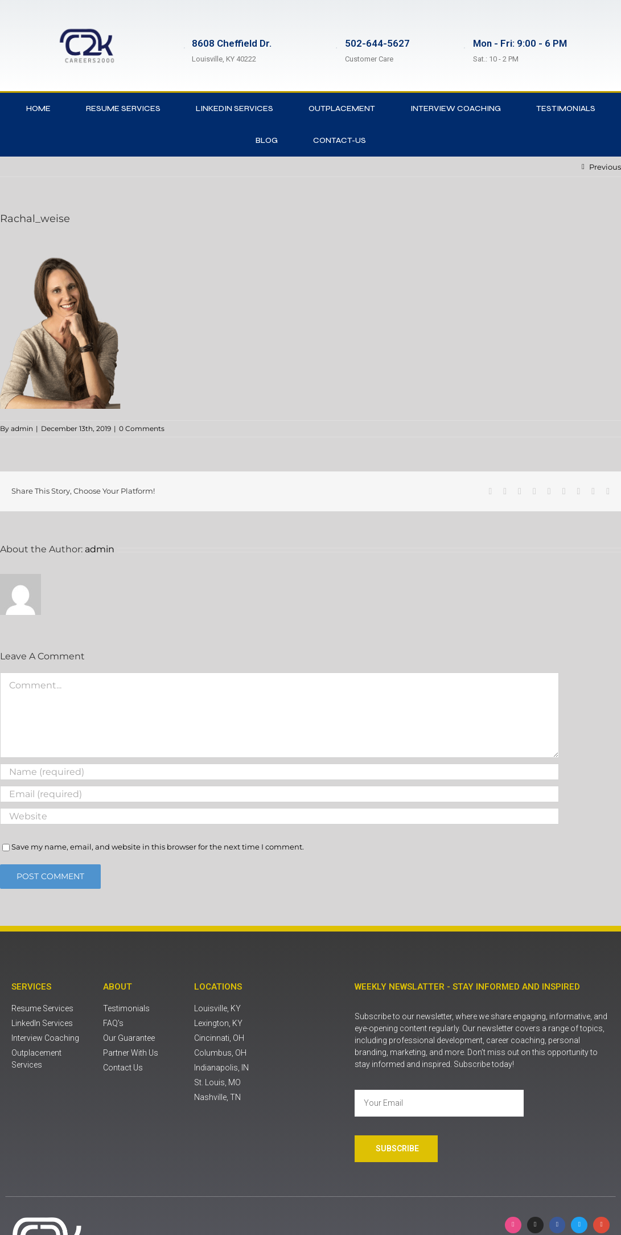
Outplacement (342, 108)
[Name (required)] (279, 772)
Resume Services (123, 108)
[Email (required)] (279, 794)
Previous (605, 166)
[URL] (279, 816)
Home (38, 108)
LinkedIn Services (234, 108)
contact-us (339, 140)
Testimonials (565, 108)
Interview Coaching (455, 108)
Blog (267, 140)
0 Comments (141, 428)
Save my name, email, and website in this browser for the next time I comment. (157, 846)
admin (22, 428)
